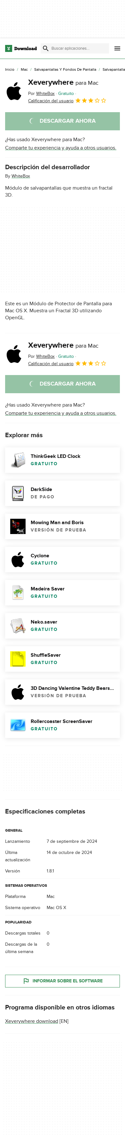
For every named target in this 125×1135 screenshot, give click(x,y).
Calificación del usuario (67, 100)
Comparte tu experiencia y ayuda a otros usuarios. (60, 148)
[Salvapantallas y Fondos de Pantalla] (65, 70)
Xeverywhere (63, 82)
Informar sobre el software (62, 981)
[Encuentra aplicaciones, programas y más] (75, 48)
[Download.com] (21, 48)
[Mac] (24, 70)
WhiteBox (21, 176)
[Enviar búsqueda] (46, 48)
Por (41, 93)
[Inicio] (9, 70)
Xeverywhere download (31, 1021)
